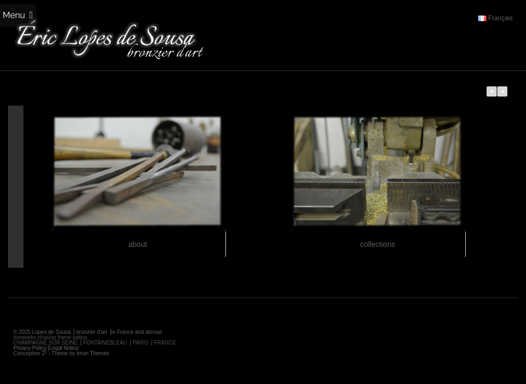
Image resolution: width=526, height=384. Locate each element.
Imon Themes (93, 353)
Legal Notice (64, 348)
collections (377, 244)
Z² (44, 353)
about (137, 244)
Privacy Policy (29, 348)
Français (495, 18)
